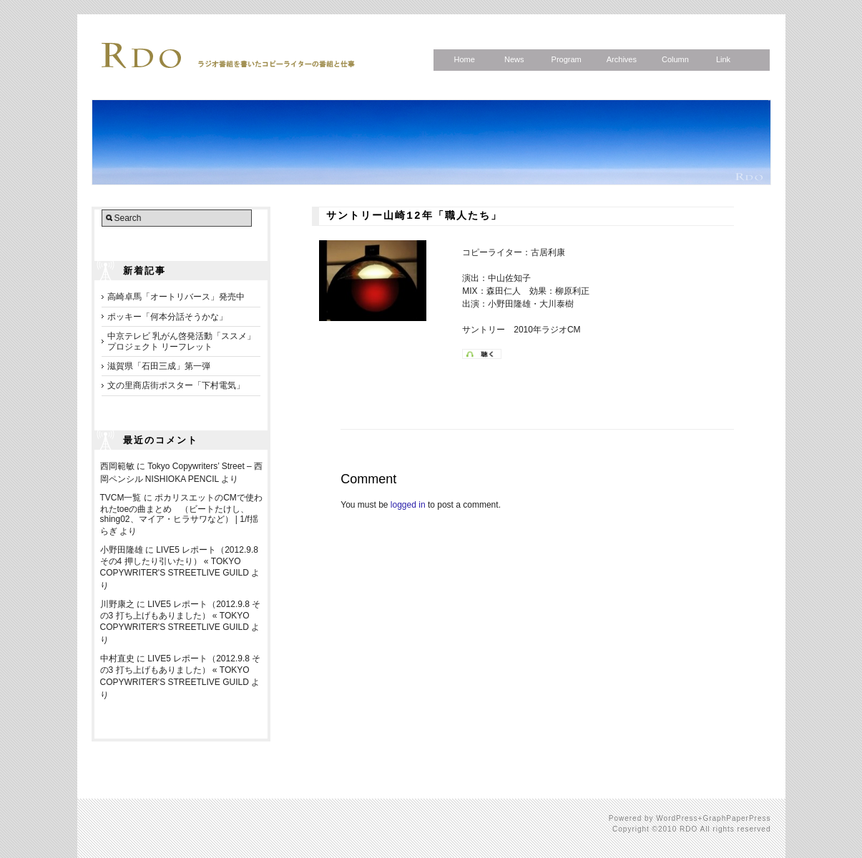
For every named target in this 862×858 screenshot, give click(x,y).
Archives (622, 59)
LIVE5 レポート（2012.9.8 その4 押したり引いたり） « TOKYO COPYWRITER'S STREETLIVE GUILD (179, 561)
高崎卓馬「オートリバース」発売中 (176, 297)
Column (675, 59)
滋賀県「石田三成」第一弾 (158, 366)
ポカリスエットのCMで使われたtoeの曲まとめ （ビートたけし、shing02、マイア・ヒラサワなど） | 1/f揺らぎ (181, 514)
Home (464, 59)
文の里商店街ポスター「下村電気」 (176, 385)
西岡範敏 (117, 466)
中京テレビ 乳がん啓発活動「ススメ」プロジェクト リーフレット (181, 341)
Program (567, 59)
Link (723, 59)
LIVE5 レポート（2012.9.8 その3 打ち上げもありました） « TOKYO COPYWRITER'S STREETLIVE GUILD (180, 615)
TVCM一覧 (121, 498)
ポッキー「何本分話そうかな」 (167, 317)
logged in (408, 505)
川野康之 (117, 604)
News (514, 59)
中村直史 (117, 659)
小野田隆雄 (121, 550)
